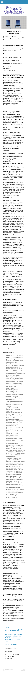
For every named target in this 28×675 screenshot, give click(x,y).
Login (24, 669)
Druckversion (6, 669)
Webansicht (23, 670)
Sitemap (11, 669)
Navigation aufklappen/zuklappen (14, 2)
